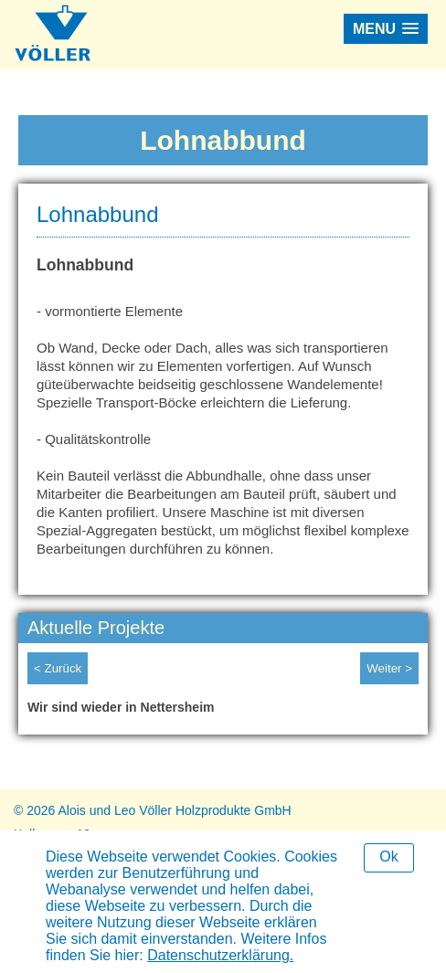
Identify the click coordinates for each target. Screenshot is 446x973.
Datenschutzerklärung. (220, 955)
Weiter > (389, 668)
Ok (388, 856)
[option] (223, 711)
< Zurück (57, 668)
